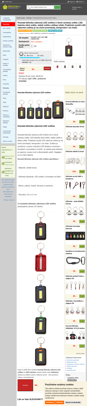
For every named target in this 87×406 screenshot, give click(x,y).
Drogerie (5, 59)
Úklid (4, 102)
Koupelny (6, 84)
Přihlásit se (80, 1)
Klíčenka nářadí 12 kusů (75, 151)
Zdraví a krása (7, 141)
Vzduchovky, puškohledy (7, 132)
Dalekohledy (7, 36)
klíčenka (72, 379)
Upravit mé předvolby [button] (72, 402)
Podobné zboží (71, 370)
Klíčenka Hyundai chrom (75, 127)
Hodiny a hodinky (6, 64)
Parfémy (5, 111)
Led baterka (70, 377)
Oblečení (6, 106)
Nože (4, 98)
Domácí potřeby (8, 41)
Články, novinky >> (9, 200)
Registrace (71, 1)
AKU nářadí (6, 28)
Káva (4, 80)
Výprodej (6, 24)
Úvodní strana (7, 1)
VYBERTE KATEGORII (7, 19)
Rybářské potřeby (6, 122)
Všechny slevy (80, 353)
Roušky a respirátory (6, 116)
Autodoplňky (7, 32)
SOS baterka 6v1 (8, 192)
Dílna (4, 55)
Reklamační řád (71, 362)
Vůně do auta (8, 194)
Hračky (5, 75)
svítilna (76, 377)
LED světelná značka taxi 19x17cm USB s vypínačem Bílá (8, 182)
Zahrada (5, 137)
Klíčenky (28, 18)
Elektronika (6, 51)
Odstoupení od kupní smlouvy (76, 364)
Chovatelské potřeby (7, 70)
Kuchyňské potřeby (6, 93)
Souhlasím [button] (50, 402)
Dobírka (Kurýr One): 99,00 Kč (31, 76)
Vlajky (5, 127)
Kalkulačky (8, 196)
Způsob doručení (72, 366)
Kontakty (69, 368)
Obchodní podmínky (73, 360)
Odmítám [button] (59, 402)
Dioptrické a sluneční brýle (7, 46)
